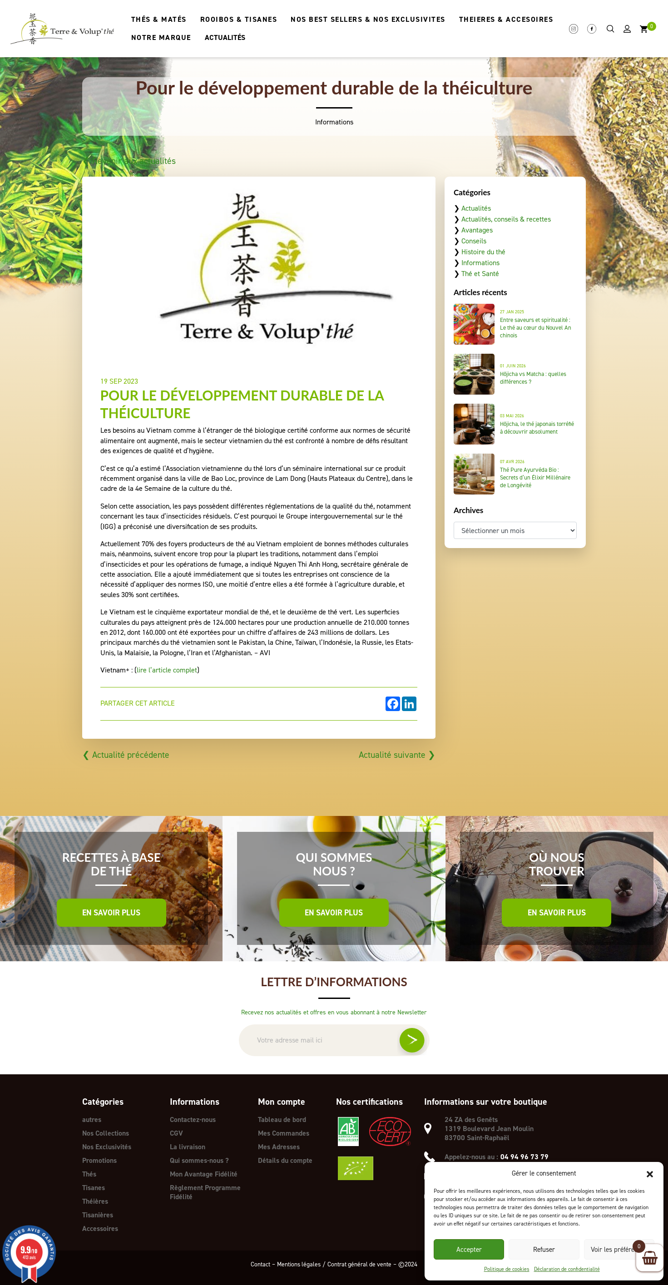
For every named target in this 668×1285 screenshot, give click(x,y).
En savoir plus (111, 912)
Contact (258, 1264)
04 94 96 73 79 (524, 1156)
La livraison (188, 1147)
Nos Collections (106, 1133)
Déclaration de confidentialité (567, 1269)
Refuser (544, 1249)
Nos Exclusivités (107, 1147)
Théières (95, 1201)
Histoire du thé (483, 252)
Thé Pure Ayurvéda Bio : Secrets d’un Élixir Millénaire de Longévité (535, 477)
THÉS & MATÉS (158, 19)
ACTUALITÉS (224, 37)
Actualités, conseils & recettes (506, 219)
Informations (480, 262)
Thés (89, 1174)
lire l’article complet (167, 670)
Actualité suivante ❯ (396, 754)
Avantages (477, 230)
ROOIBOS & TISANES (238, 19)
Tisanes (93, 1187)
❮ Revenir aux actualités (130, 160)
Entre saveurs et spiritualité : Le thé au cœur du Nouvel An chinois (535, 327)
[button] (649, 1173)
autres (92, 1119)
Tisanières (98, 1215)
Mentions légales (298, 1264)
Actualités (476, 208)
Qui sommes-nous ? (199, 1160)
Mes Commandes (284, 1133)
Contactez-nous (193, 1119)
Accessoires (100, 1228)
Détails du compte (285, 1160)
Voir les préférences (619, 1249)
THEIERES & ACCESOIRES (506, 19)
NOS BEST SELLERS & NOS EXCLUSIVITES (367, 19)
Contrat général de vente (360, 1264)
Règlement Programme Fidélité (206, 1192)
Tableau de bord (282, 1119)
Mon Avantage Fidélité (204, 1174)
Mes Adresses (279, 1147)
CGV (176, 1133)
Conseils (473, 241)
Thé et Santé (480, 273)
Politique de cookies (506, 1269)
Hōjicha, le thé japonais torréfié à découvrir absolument (537, 427)
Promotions (99, 1160)
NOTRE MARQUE (161, 37)
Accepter (469, 1249)
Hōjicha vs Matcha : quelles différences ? (533, 378)
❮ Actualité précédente (126, 754)
